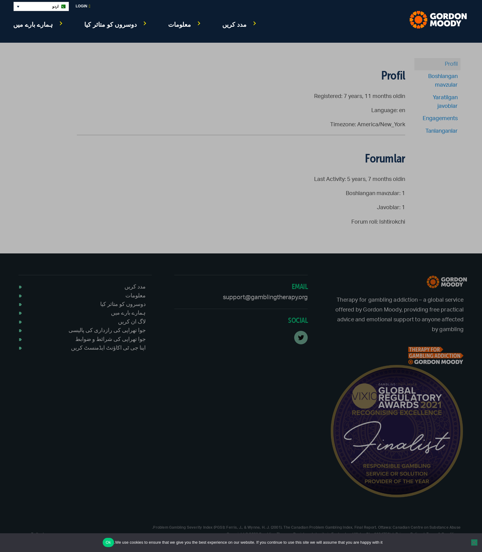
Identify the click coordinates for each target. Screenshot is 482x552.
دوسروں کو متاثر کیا (110, 24)
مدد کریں (234, 24)
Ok (108, 542)
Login (83, 6)
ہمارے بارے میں (33, 24)
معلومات (179, 24)
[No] (474, 542)
